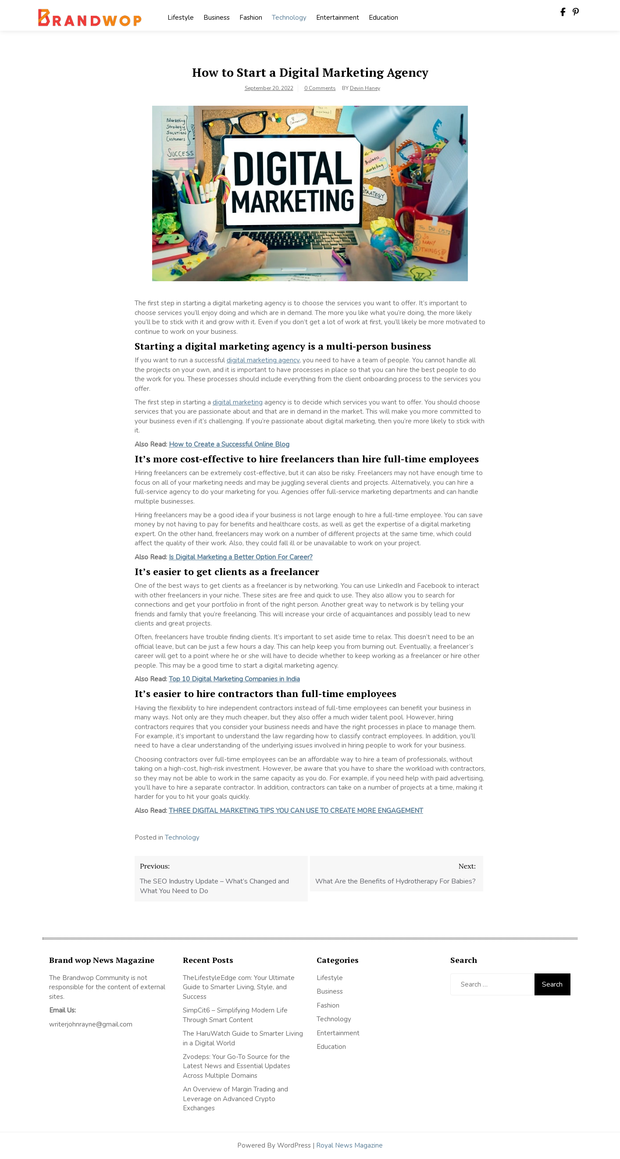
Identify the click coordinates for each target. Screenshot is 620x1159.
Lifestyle (180, 17)
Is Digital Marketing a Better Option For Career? (241, 557)
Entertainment (337, 17)
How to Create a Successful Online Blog (229, 444)
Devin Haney (365, 88)
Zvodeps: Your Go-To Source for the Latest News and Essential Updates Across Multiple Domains (236, 1066)
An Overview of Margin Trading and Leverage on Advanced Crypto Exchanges (235, 1098)
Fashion (250, 17)
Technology (289, 17)
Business (216, 17)
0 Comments (320, 88)
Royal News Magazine (349, 1145)
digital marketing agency (263, 360)
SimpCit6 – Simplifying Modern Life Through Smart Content (235, 1015)
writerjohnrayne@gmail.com (90, 1024)
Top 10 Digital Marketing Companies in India (234, 679)
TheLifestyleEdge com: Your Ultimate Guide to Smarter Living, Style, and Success (239, 987)
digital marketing (238, 402)
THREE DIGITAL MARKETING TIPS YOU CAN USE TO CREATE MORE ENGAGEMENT (296, 810)
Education (383, 17)
